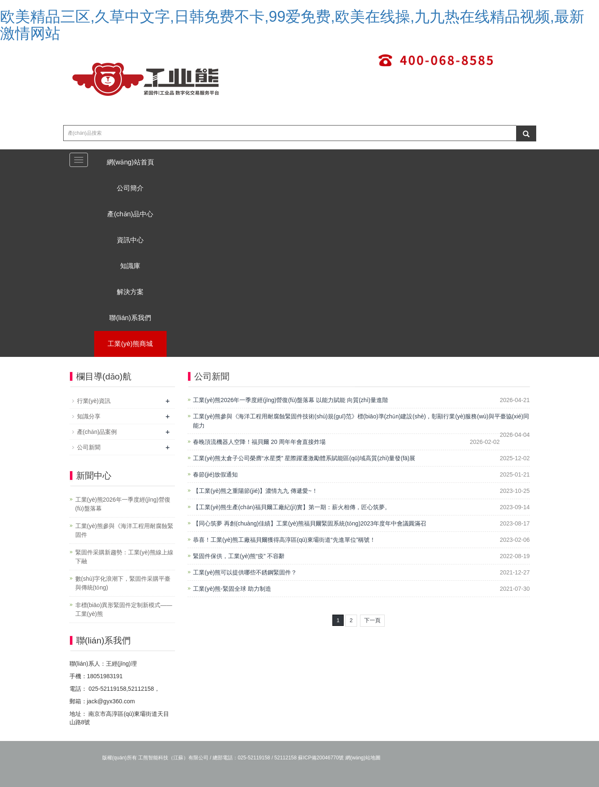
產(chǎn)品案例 (97, 431)
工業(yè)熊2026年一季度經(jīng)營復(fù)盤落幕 (122, 504)
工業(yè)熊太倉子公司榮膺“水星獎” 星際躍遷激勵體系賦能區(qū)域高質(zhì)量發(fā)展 (304, 458)
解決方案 (130, 291)
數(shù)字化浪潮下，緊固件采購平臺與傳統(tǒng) (123, 583)
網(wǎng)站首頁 (130, 162)
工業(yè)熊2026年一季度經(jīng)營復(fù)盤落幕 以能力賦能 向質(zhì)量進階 (290, 400)
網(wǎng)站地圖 (362, 758)
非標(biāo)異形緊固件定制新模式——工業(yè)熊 (123, 609)
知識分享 (88, 416)
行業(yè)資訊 (94, 400)
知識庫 (130, 265)
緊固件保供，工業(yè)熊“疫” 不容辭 (239, 556)
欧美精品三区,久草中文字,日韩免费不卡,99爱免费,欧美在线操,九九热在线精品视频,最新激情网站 (292, 25)
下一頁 (372, 620)
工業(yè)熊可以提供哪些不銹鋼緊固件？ (245, 572)
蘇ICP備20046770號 (321, 758)
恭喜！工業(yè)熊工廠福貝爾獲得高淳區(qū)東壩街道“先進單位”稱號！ (284, 539)
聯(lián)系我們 (130, 317)
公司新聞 (88, 447)
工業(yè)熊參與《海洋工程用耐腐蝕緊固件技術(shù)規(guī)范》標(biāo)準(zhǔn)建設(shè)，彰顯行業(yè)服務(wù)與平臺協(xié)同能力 (361, 421)
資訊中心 (130, 240)
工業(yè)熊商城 (130, 343)
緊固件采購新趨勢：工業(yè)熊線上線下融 (124, 556)
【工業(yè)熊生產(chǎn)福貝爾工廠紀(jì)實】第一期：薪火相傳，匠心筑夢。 (292, 507)
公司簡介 (130, 188)
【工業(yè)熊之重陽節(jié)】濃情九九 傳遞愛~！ (255, 490)
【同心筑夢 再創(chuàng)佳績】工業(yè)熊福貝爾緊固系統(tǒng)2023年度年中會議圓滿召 (309, 523)
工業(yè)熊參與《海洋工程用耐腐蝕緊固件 (124, 530)
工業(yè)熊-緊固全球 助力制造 (232, 588)
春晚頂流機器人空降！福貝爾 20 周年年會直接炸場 (259, 441)
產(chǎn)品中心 (130, 214)
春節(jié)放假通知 (215, 474)
